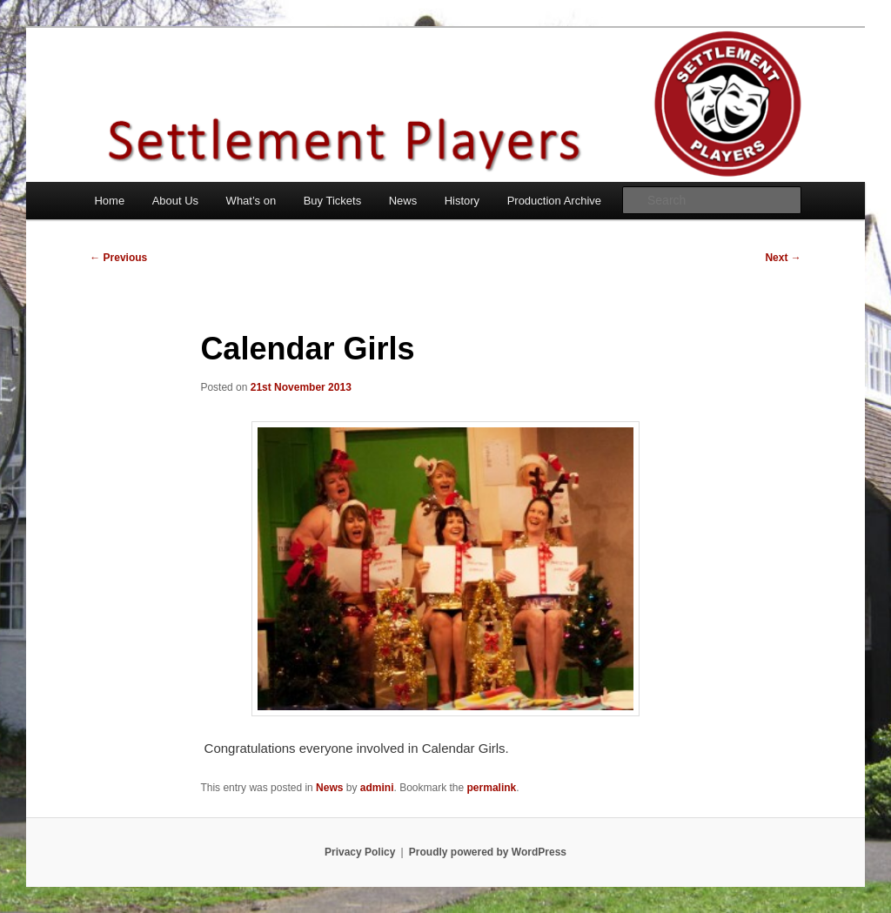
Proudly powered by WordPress (487, 852)
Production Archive (554, 200)
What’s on (251, 200)
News (403, 200)
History (462, 200)
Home (109, 200)
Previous (118, 258)
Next (783, 258)
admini (377, 788)
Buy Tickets (332, 200)
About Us (175, 200)
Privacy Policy (360, 852)
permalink (492, 788)
